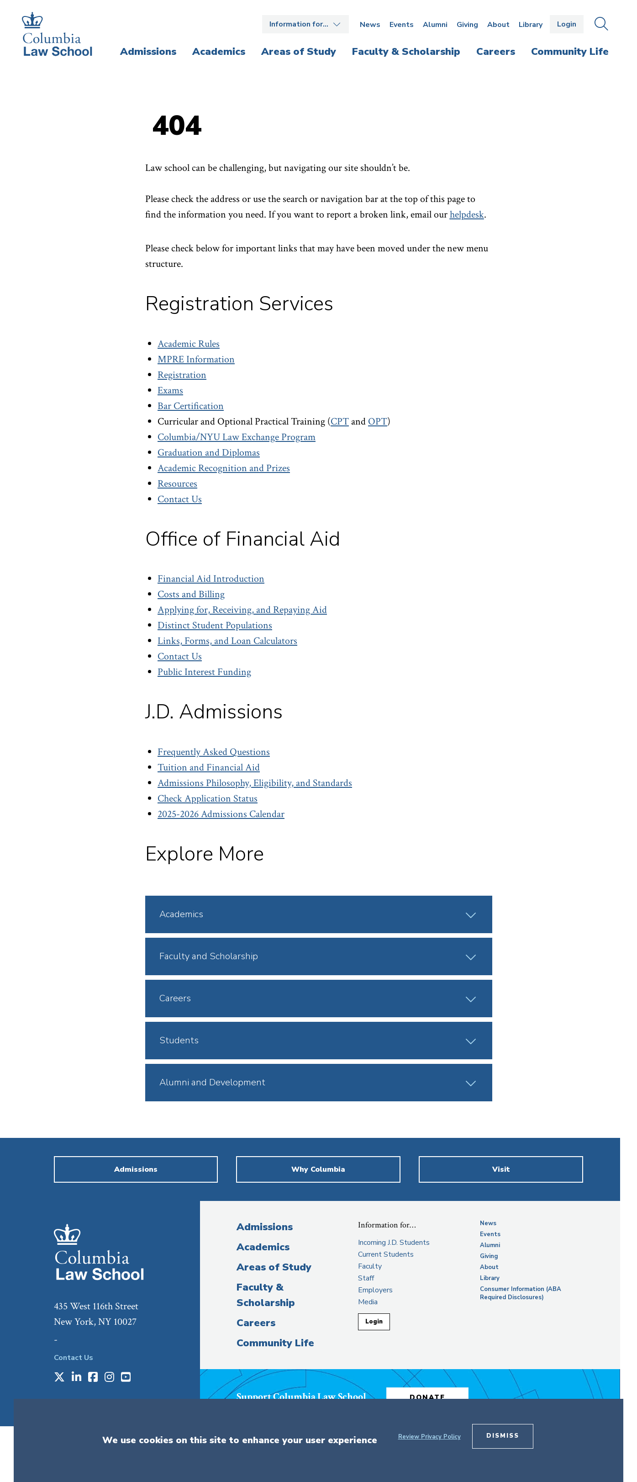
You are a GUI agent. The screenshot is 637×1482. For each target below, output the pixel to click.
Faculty (370, 1266)
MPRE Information (196, 359)
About (498, 25)
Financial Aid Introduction (211, 578)
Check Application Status (208, 798)
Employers (375, 1290)
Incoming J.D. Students (394, 1243)
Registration (182, 375)
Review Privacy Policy (429, 1437)
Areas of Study (274, 1267)
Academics (263, 1247)
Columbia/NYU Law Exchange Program (237, 437)
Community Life (275, 1343)
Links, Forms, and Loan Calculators (227, 641)
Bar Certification (191, 406)
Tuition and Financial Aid (209, 767)
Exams (170, 390)
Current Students (386, 1254)
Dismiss (502, 1436)
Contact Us (180, 499)
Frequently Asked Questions (214, 752)
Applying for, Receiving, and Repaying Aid (242, 609)
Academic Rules (189, 344)
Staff (366, 1278)
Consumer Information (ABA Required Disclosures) (520, 1293)
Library (530, 25)
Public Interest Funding (204, 672)
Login (566, 24)
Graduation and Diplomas (209, 452)
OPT (377, 421)
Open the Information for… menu (305, 24)
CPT (340, 421)
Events (402, 25)
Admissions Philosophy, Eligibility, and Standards (255, 783)
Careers (256, 1323)
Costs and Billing (191, 594)
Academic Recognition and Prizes (224, 468)
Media (368, 1302)
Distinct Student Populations (215, 625)
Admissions (265, 1227)
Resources (177, 483)
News (370, 25)
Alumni (435, 25)
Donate (428, 1397)
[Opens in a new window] (59, 1378)
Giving (467, 25)
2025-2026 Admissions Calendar (221, 814)
